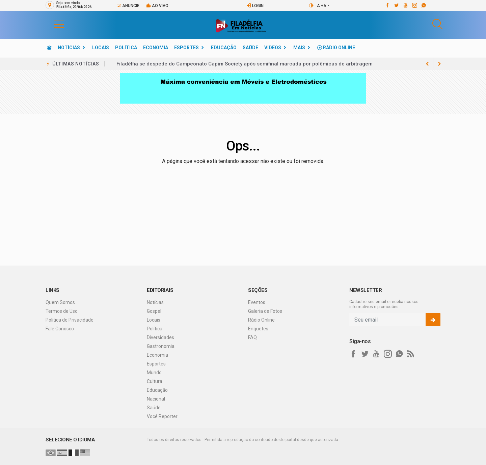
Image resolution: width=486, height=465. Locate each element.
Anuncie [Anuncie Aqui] (127, 5)
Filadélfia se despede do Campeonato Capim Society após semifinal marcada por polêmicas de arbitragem (244, 64)
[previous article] (439, 64)
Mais (299, 47)
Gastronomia (160, 346)
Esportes (186, 47)
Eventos (256, 302)
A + (320, 5)
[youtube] (405, 5)
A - (326, 5)
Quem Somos (60, 302)
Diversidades (160, 337)
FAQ (252, 337)
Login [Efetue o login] (255, 5)
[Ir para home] (49, 47)
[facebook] (387, 5)
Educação (224, 47)
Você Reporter (162, 416)
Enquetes (258, 328)
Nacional (156, 399)
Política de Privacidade (69, 320)
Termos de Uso (62, 311)
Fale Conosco (60, 328)
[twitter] (396, 5)
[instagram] (414, 5)
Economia (155, 47)
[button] (52, 24)
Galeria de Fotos (265, 311)
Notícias (69, 47)
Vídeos (272, 47)
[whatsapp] (423, 5)
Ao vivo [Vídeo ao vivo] (157, 5)
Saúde (250, 47)
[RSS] (411, 354)
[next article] (427, 64)
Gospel (154, 311)
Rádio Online (336, 47)
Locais (100, 47)
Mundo (154, 372)
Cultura (154, 381)
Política (126, 47)
